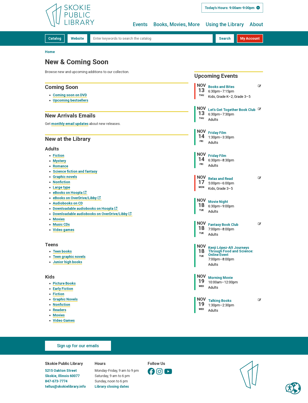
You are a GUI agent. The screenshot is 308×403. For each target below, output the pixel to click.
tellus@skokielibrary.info (65, 386)
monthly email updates (69, 124)
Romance (60, 166)
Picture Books (64, 283)
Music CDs (61, 224)
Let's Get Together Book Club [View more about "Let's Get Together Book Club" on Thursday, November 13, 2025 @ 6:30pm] (231, 110)
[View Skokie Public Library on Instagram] (159, 372)
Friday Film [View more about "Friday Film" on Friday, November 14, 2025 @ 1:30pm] (217, 133)
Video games (63, 230)
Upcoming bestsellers (70, 100)
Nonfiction (61, 182)
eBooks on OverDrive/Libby (75, 198)
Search (225, 38)
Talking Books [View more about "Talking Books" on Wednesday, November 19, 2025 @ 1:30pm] (219, 300)
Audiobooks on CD (68, 203)
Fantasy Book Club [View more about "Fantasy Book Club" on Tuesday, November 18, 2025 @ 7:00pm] (223, 224)
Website (76, 38)
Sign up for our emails (78, 345)
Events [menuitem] (140, 24)
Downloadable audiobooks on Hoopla (83, 208)
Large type (61, 187)
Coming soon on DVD (70, 95)
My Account (250, 38)
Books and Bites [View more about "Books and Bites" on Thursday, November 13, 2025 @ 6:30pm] (221, 87)
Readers (59, 310)
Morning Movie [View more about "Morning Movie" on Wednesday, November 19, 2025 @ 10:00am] (220, 277)
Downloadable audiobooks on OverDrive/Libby (90, 214)
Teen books (62, 251)
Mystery (59, 161)
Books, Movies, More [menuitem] (176, 24)
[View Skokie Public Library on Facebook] (151, 372)
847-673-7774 (56, 381)
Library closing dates (112, 386)
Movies (59, 219)
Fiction (58, 155)
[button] (232, 8)
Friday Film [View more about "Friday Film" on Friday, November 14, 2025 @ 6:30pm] (217, 156)
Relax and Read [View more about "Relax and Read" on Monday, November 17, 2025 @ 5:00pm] (220, 178)
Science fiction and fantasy (75, 171)
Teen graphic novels (69, 257)
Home (50, 52)
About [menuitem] (256, 24)
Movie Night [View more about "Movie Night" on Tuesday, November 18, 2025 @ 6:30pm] (218, 201)
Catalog (53, 38)
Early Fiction (63, 289)
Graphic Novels (65, 299)
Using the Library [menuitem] (225, 24)
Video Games (64, 320)
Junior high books (67, 262)
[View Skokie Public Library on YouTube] (168, 372)
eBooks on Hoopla (67, 193)
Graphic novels (65, 177)
